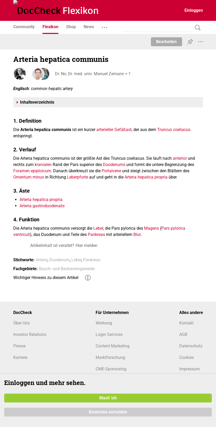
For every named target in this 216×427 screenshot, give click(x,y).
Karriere (20, 357)
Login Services (109, 334)
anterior (180, 158)
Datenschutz (190, 345)
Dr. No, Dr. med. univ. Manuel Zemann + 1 (93, 73)
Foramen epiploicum (32, 170)
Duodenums (114, 164)
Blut (137, 234)
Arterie (41, 259)
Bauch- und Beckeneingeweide (67, 268)
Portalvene (111, 170)
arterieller (104, 129)
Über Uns (21, 323)
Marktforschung (110, 357)
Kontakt (186, 323)
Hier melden (86, 245)
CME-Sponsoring (111, 368)
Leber (98, 228)
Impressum (189, 368)
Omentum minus (28, 177)
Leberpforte (77, 177)
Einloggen (193, 10)
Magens (151, 228)
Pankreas (96, 234)
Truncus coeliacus (173, 129)
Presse (19, 345)
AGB (183, 334)
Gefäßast (123, 129)
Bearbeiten (166, 41)
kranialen (43, 164)
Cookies (186, 357)
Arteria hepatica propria (146, 177)
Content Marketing (112, 345)
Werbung (104, 323)
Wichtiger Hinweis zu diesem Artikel (45, 277)
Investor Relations (29, 334)
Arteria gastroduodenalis (42, 205)
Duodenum (59, 259)
